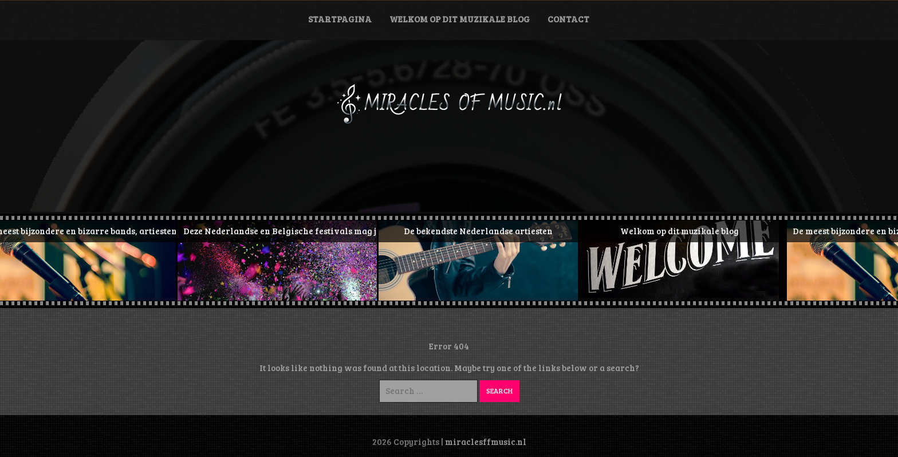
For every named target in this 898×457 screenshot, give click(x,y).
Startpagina (340, 19)
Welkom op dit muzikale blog (459, 19)
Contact (568, 19)
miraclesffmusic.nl (485, 441)
